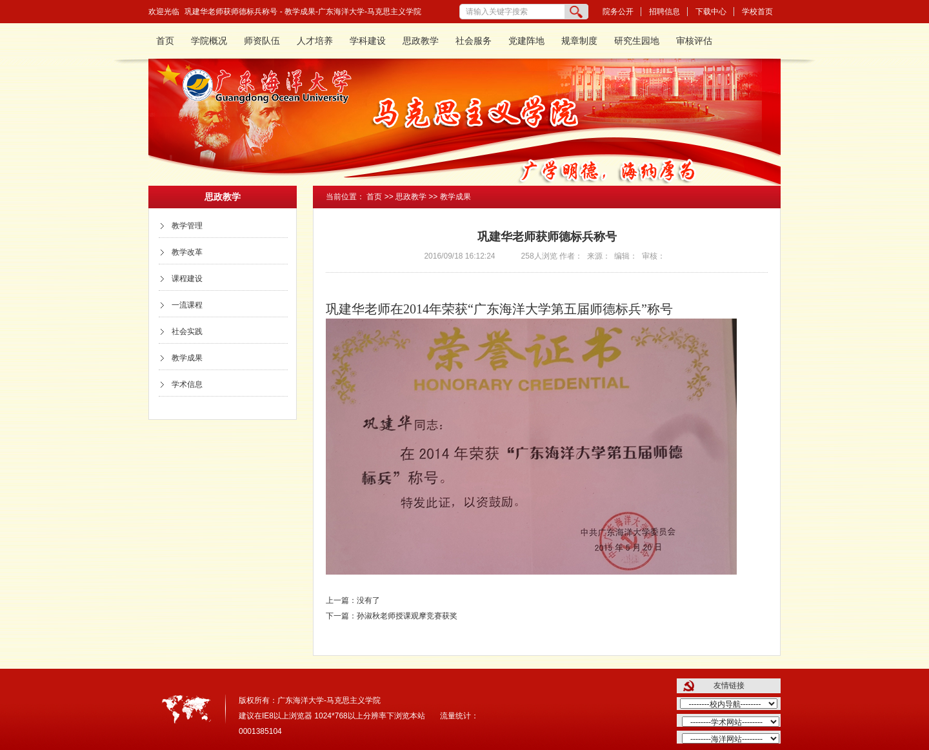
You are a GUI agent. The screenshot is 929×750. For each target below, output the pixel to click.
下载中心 (710, 11)
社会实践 (187, 331)
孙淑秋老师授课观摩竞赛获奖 (407, 615)
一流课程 (187, 305)
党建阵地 (526, 41)
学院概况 (209, 41)
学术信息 (187, 384)
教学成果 (187, 357)
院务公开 (618, 11)
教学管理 (187, 225)
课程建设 (187, 278)
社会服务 (473, 41)
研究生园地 (636, 41)
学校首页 (757, 11)
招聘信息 (664, 11)
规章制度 (579, 41)
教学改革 (187, 252)
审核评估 (694, 41)
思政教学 (421, 41)
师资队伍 (262, 41)
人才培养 (315, 41)
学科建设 (368, 41)
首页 (165, 41)
